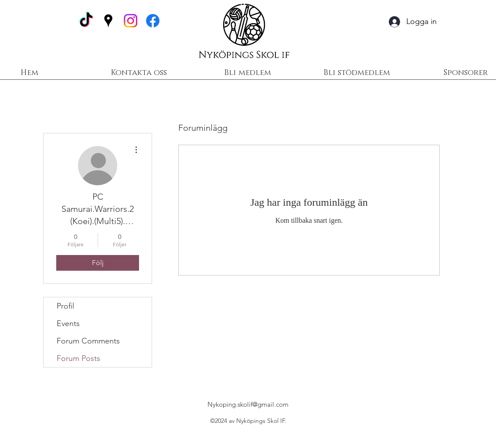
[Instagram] (130, 21)
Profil (65, 306)
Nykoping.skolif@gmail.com (248, 404)
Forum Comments (88, 341)
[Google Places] (108, 21)
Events (68, 323)
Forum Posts (78, 358)
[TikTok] (86, 21)
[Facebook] (153, 21)
